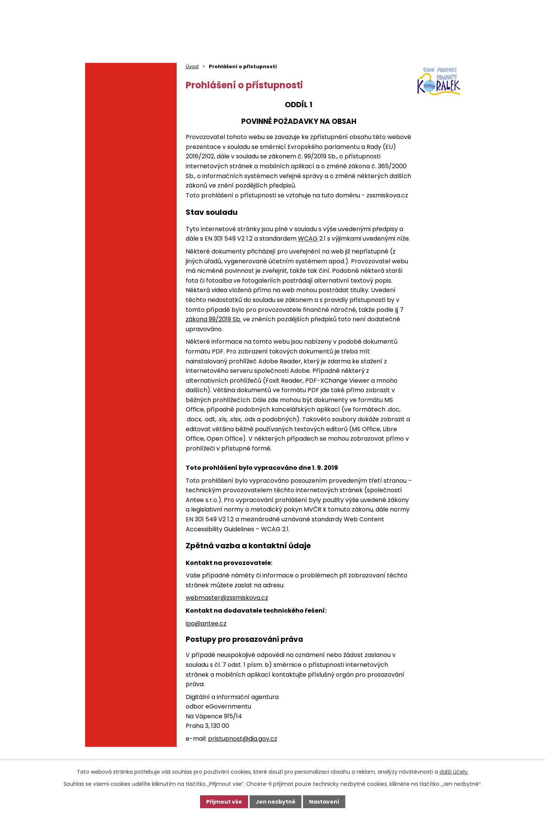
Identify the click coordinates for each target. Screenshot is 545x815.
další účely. (454, 772)
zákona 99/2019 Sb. (213, 319)
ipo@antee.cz (206, 623)
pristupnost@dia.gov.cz (242, 738)
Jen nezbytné (275, 802)
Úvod (192, 66)
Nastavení (324, 802)
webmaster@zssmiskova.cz (227, 597)
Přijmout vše (224, 802)
